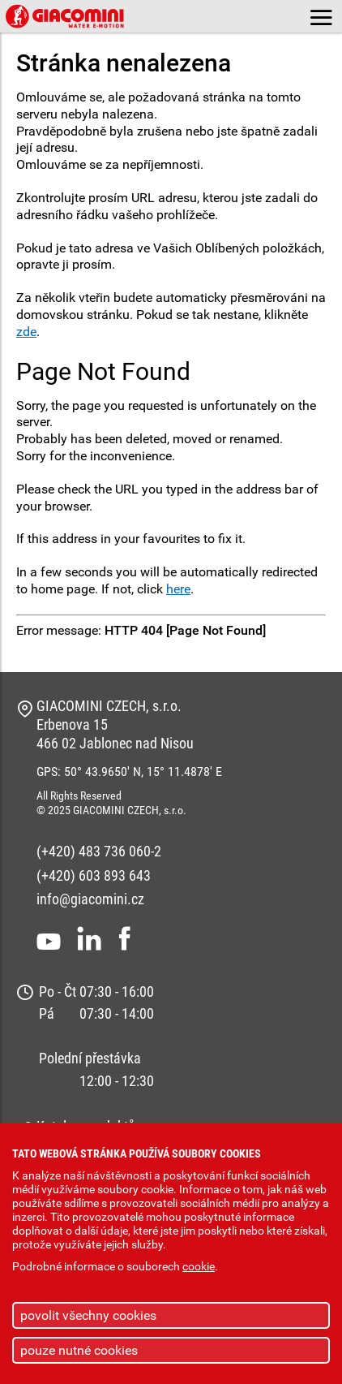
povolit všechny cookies (88, 1315)
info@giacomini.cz (90, 899)
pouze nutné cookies (79, 1350)
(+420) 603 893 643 (93, 875)
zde (26, 331)
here (178, 589)
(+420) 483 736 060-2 (98, 851)
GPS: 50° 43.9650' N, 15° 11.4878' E (129, 771)
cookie (198, 1267)
